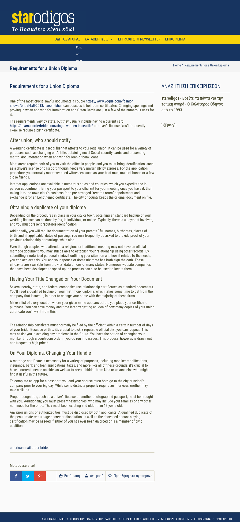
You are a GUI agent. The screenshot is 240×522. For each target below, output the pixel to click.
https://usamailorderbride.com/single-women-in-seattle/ (51, 126)
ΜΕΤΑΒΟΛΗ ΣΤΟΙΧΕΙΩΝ (175, 519)
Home (177, 65)
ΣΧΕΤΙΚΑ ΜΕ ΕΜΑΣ (53, 519)
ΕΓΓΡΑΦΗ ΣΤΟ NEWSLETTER (139, 39)
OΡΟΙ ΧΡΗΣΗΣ (223, 519)
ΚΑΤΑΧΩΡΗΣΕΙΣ (96, 39)
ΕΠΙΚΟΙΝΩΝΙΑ (175, 39)
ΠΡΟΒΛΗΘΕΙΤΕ (108, 519)
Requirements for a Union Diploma (207, 65)
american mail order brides (29, 447)
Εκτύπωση (69, 476)
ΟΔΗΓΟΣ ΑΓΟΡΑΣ (67, 39)
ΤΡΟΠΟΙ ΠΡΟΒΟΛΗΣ (82, 519)
